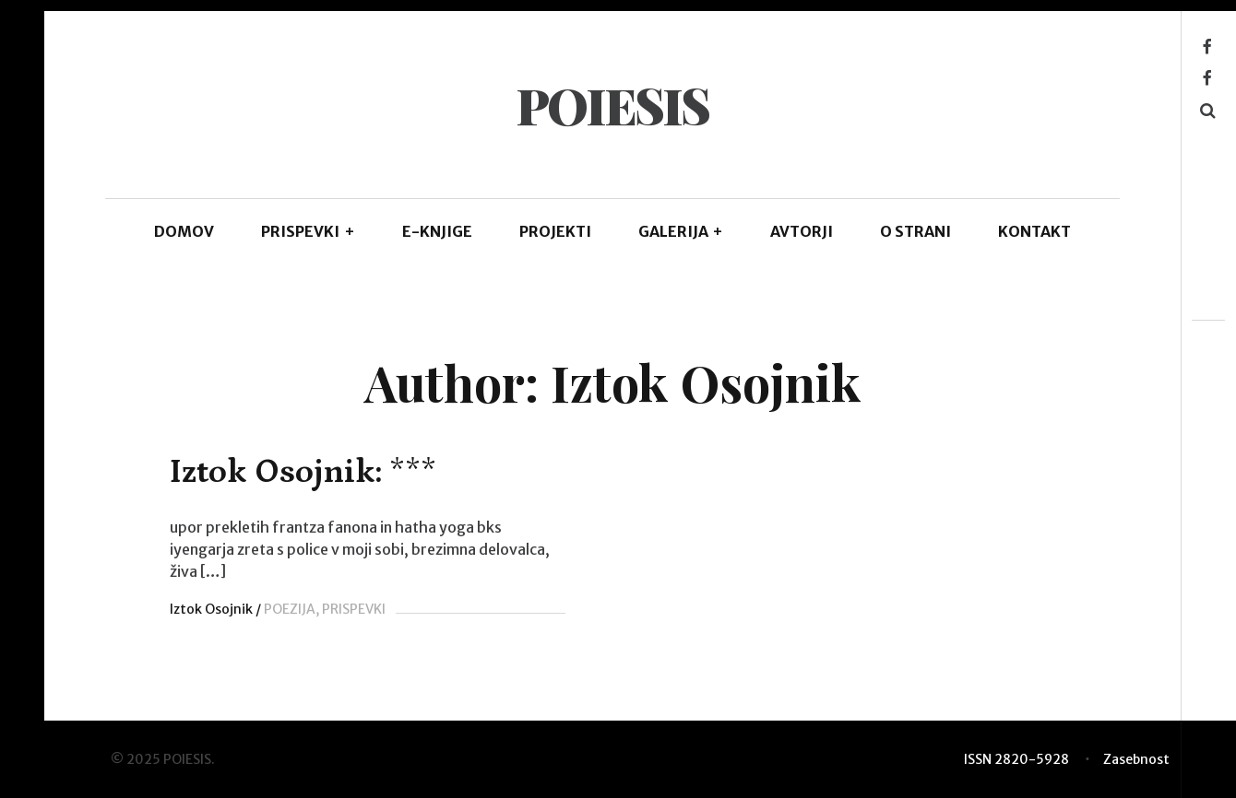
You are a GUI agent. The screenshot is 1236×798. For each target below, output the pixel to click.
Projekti (555, 231)
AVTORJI (801, 231)
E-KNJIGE (437, 231)
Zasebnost (1136, 759)
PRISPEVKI (308, 231)
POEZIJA (289, 609)
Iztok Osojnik (211, 609)
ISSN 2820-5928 (1016, 759)
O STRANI (915, 231)
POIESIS (612, 105)
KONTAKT (1034, 231)
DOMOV (184, 231)
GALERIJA (681, 231)
